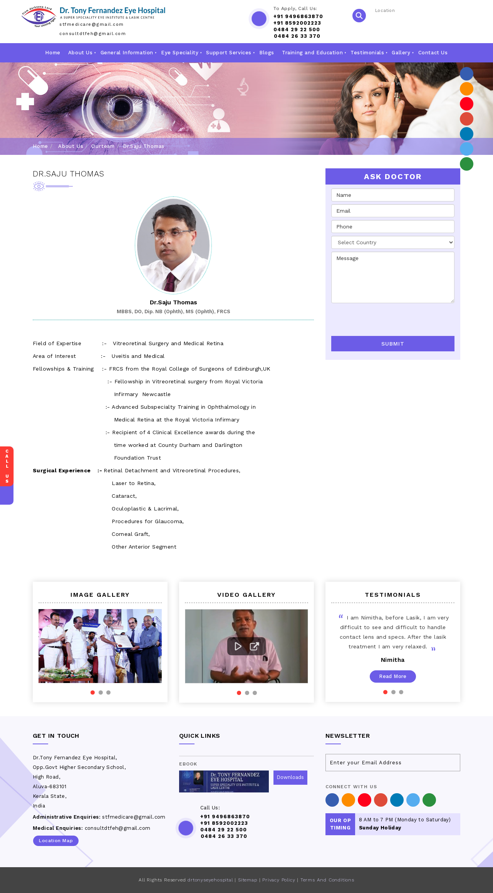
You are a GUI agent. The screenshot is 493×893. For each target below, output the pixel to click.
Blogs (266, 52)
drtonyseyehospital (210, 880)
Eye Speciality (179, 52)
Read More (393, 676)
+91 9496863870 (298, 16)
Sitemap (247, 880)
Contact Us (433, 52)
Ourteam (103, 146)
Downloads (290, 777)
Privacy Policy (278, 880)
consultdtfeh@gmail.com (92, 33)
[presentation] (376, 317)
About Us (80, 52)
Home (52, 52)
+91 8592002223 (297, 23)
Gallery (401, 52)
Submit (392, 344)
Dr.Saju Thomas (143, 146)
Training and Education (312, 52)
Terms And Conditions (327, 880)
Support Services (229, 52)
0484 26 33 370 (297, 36)
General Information (127, 52)
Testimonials (367, 52)
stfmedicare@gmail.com (91, 24)
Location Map (56, 840)
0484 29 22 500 (296, 29)
